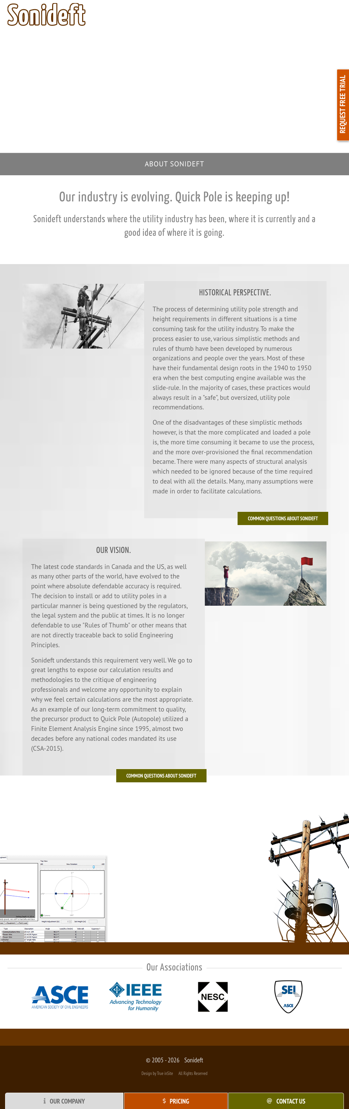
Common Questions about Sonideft (283, 518)
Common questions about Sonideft (161, 775)
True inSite (165, 1073)
